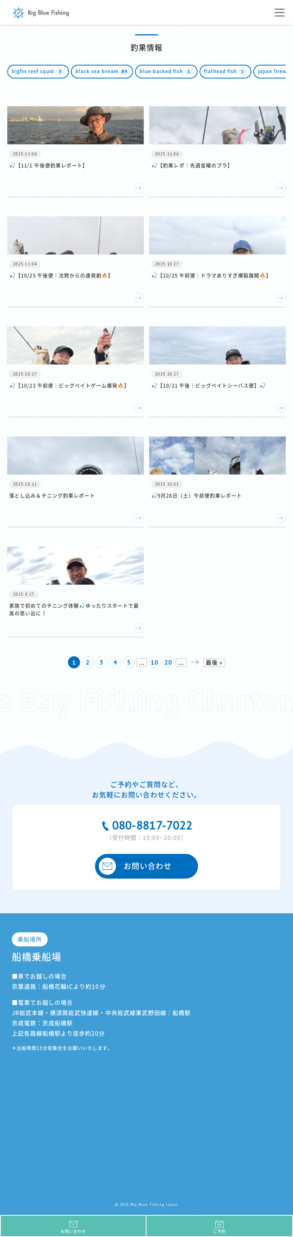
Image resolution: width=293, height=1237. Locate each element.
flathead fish (225, 71)
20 (168, 662)
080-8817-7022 (146, 829)
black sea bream (102, 71)
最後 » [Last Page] (214, 662)
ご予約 (219, 1226)
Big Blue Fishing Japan (40, 12)
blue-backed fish (166, 71)
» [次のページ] (195, 662)
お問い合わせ (135, 866)
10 (154, 662)
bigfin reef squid (38, 71)
